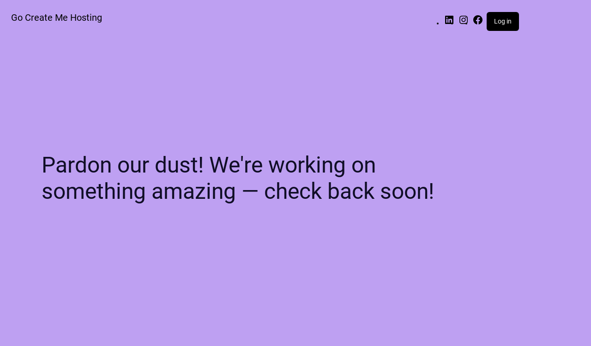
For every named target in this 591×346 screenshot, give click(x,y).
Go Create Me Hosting (56, 17)
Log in (503, 21)
